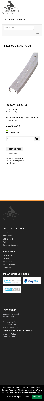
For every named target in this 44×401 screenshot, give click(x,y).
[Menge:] (20, 139)
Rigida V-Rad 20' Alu (16, 105)
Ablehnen (26, 397)
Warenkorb (7, 255)
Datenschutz (8, 239)
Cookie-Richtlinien (34, 392)
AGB (5, 242)
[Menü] (37, 33)
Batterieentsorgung (11, 245)
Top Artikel (7, 268)
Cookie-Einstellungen (13, 397)
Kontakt (6, 233)
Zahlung (6, 258)
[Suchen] (31, 28)
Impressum (7, 236)
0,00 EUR (14, 19)
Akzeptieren (37, 397)
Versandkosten (9, 262)
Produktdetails (14, 149)
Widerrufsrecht (9, 265)
